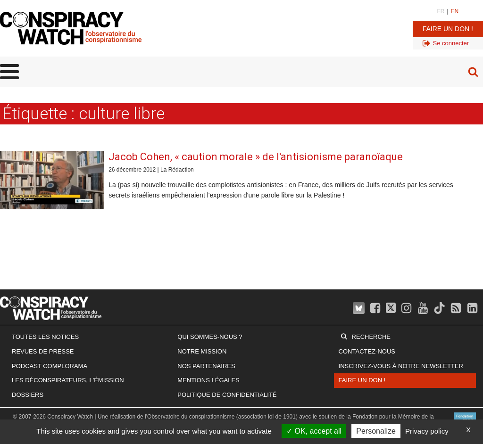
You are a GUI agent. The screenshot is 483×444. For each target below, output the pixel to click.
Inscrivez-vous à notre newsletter (401, 366)
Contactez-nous (367, 351)
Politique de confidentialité (226, 394)
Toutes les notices (45, 336)
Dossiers (27, 394)
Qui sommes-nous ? (209, 336)
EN (455, 11)
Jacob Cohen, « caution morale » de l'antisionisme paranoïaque (255, 157)
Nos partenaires (206, 366)
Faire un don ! (448, 29)
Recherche (371, 336)
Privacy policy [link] (427, 431)
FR (440, 11)
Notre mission (201, 351)
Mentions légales (208, 380)
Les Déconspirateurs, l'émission (68, 380)
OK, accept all (313, 431)
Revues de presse (43, 351)
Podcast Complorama (49, 366)
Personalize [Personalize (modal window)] (376, 431)
